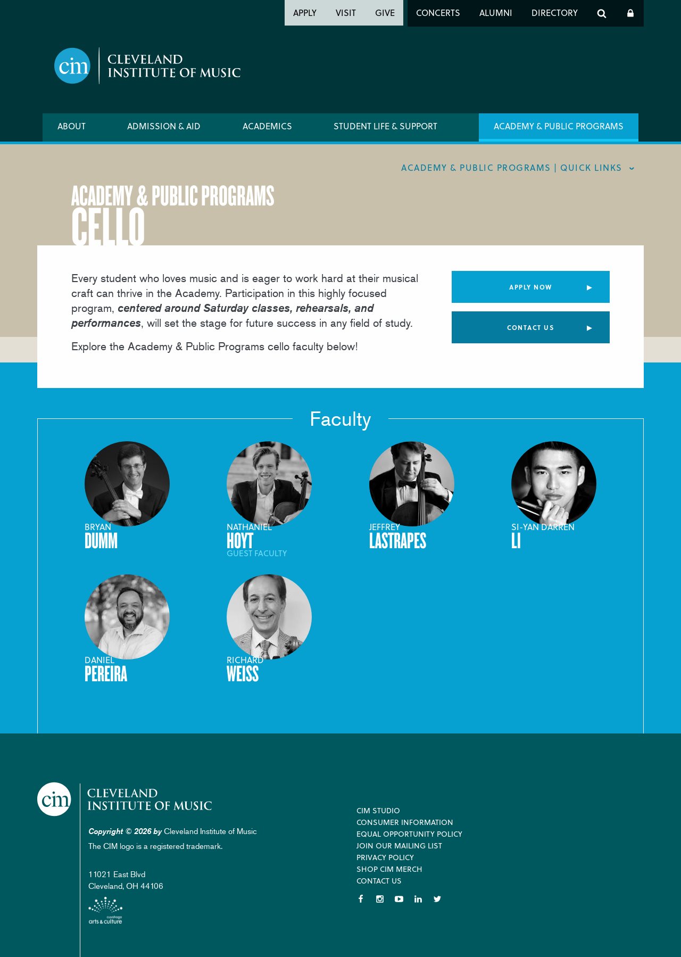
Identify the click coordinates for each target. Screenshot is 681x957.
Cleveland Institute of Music (125, 799)
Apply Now (530, 287)
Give (385, 12)
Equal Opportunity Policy (409, 833)
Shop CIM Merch (389, 868)
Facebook (360, 899)
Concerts (438, 12)
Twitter (437, 899)
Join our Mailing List (399, 845)
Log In (630, 13)
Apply (305, 12)
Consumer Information (404, 822)
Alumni (495, 12)
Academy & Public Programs (559, 126)
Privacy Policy (385, 857)
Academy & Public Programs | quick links (511, 167)
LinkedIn (418, 899)
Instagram (380, 899)
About (71, 126)
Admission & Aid (164, 126)
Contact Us (530, 327)
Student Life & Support (385, 126)
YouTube (399, 899)
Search (602, 13)
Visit (346, 12)
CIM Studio (378, 810)
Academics (267, 126)
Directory (554, 12)
